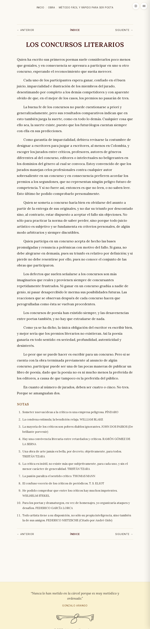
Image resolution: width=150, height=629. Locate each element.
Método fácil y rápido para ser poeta (86, 7)
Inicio (40, 7)
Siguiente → (124, 30)
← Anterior (25, 30)
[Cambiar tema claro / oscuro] (135, 6)
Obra (51, 7)
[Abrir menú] (144, 6)
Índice (75, 30)
